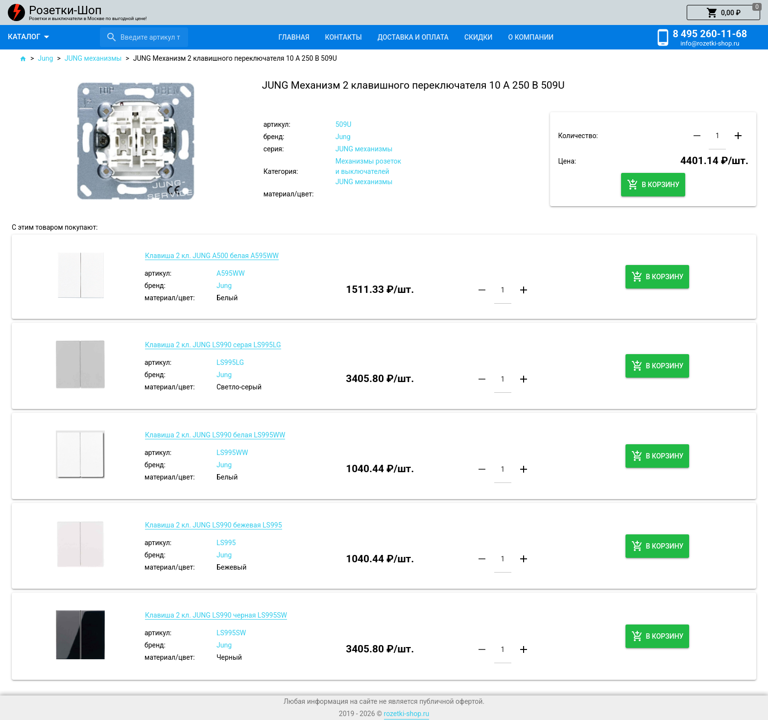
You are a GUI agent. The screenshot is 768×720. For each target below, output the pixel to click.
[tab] (293, 37)
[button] (723, 13)
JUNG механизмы (93, 58)
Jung (45, 58)
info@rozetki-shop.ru (709, 43)
